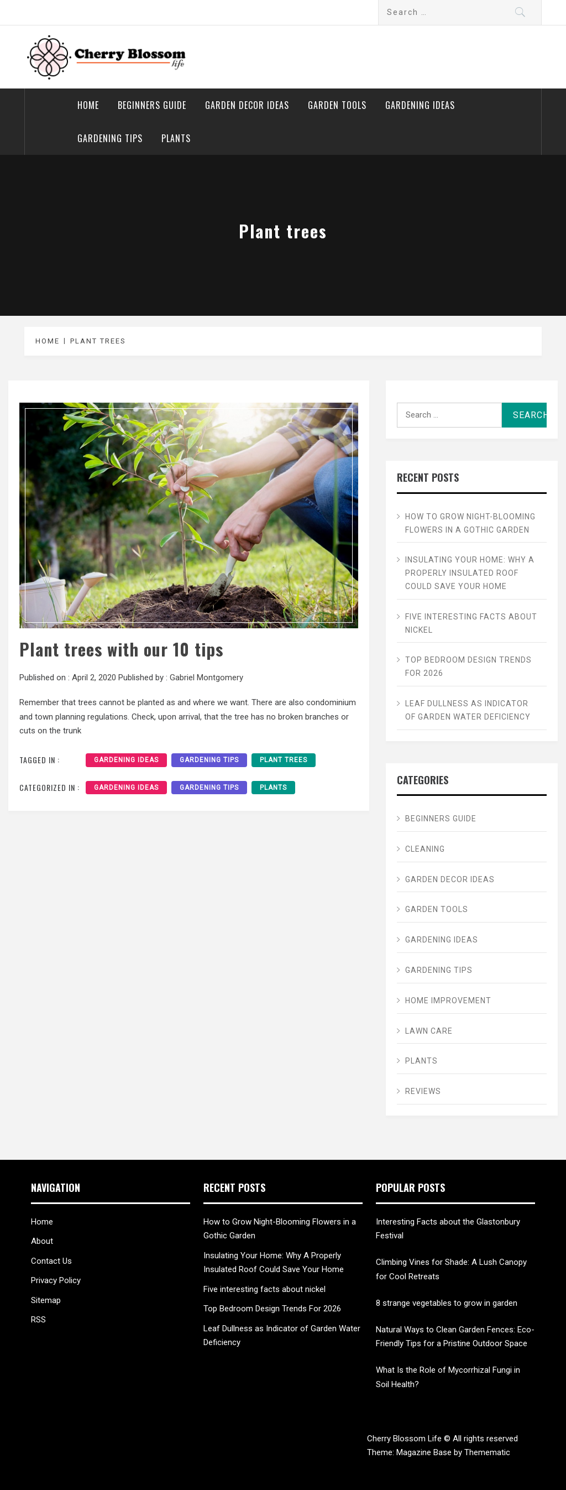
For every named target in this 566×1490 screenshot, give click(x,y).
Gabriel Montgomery (206, 678)
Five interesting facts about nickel (471, 623)
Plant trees (283, 760)
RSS (38, 1320)
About (42, 1241)
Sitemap (46, 1300)
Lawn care (429, 1031)
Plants (176, 138)
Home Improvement (448, 1000)
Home (88, 105)
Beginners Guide (152, 105)
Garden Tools (337, 105)
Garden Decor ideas (247, 105)
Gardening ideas (420, 105)
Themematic (487, 1452)
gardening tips (209, 760)
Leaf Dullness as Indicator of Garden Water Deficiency (468, 710)
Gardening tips (110, 138)
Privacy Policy (56, 1280)
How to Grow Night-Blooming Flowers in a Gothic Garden (470, 523)
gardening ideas (126, 760)
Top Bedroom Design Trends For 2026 (468, 666)
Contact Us (51, 1261)
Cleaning (425, 849)
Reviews (423, 1091)
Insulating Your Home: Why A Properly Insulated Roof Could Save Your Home (469, 573)
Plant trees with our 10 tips (121, 649)
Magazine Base (425, 1452)
